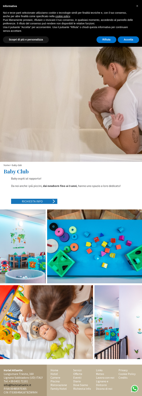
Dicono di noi (104, 388)
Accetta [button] (128, 39)
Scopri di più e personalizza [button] (26, 39)
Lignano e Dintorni (102, 383)
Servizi (77, 370)
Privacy (123, 370)
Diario (77, 381)
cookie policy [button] (62, 16)
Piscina (55, 381)
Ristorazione (58, 385)
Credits (123, 377)
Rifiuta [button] (106, 39)
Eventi (77, 377)
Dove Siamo (80, 385)
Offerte (77, 374)
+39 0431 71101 (18, 381)
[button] (137, 6)
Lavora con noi (105, 377)
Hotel (54, 374)
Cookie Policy (127, 374)
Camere (55, 377)
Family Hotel (58, 388)
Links (99, 370)
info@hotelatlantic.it (17, 385)
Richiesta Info (32, 201)
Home (7, 165)
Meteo (100, 374)
